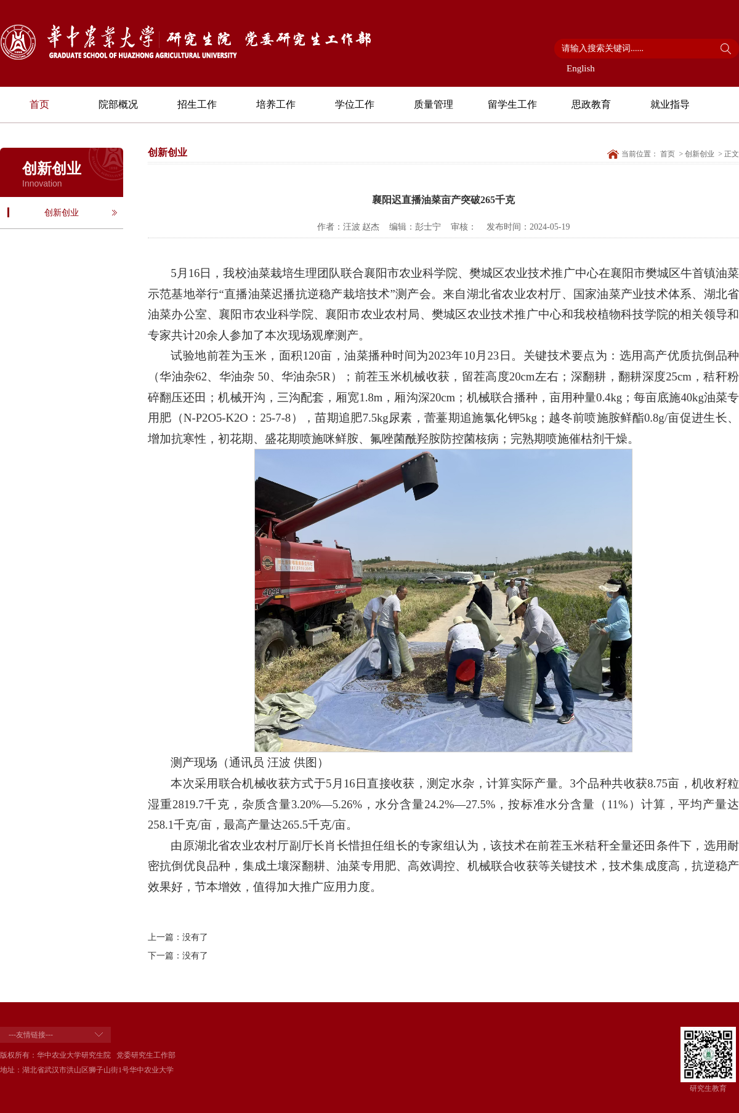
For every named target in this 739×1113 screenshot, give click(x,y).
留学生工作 (512, 104)
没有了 (195, 937)
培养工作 (276, 104)
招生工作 (197, 104)
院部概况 (118, 104)
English (581, 68)
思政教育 (591, 104)
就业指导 (670, 104)
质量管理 (433, 104)
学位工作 (354, 104)
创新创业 (61, 212)
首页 (39, 104)
